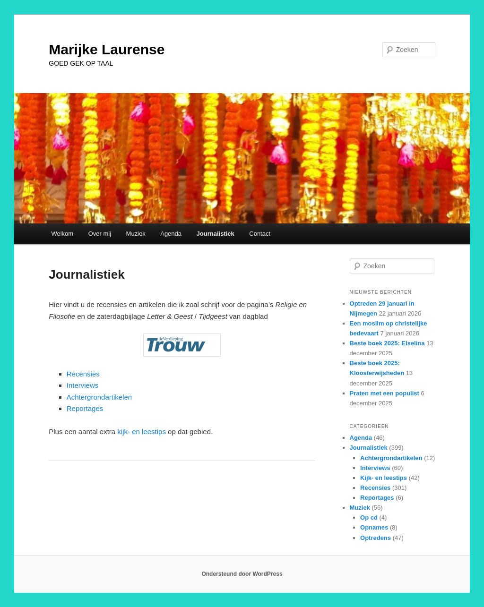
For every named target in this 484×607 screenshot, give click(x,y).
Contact (259, 233)
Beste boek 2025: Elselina (387, 343)
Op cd (369, 517)
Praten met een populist (384, 393)
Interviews (83, 385)
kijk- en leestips (141, 431)
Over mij (99, 233)
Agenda (171, 233)
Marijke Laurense (106, 49)
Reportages (85, 408)
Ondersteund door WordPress (241, 574)
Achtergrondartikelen (99, 397)
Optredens (375, 537)
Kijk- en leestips (383, 477)
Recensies (83, 374)
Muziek (136, 233)
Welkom (62, 233)
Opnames (374, 527)
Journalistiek (215, 233)
